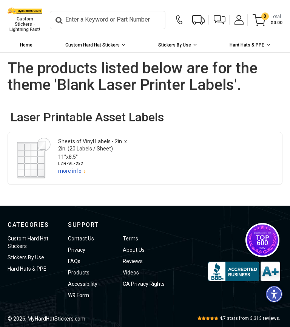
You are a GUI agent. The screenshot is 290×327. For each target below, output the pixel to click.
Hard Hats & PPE (247, 45)
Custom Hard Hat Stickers (92, 45)
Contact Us (81, 239)
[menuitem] (26, 45)
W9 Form (78, 295)
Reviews (133, 261)
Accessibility (82, 284)
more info (70, 171)
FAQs (74, 261)
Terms (130, 239)
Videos (131, 273)
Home (26, 45)
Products (78, 273)
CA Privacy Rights (144, 284)
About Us (134, 250)
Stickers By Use (174, 45)
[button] (219, 20)
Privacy (76, 250)
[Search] (107, 20)
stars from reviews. (249, 318)
